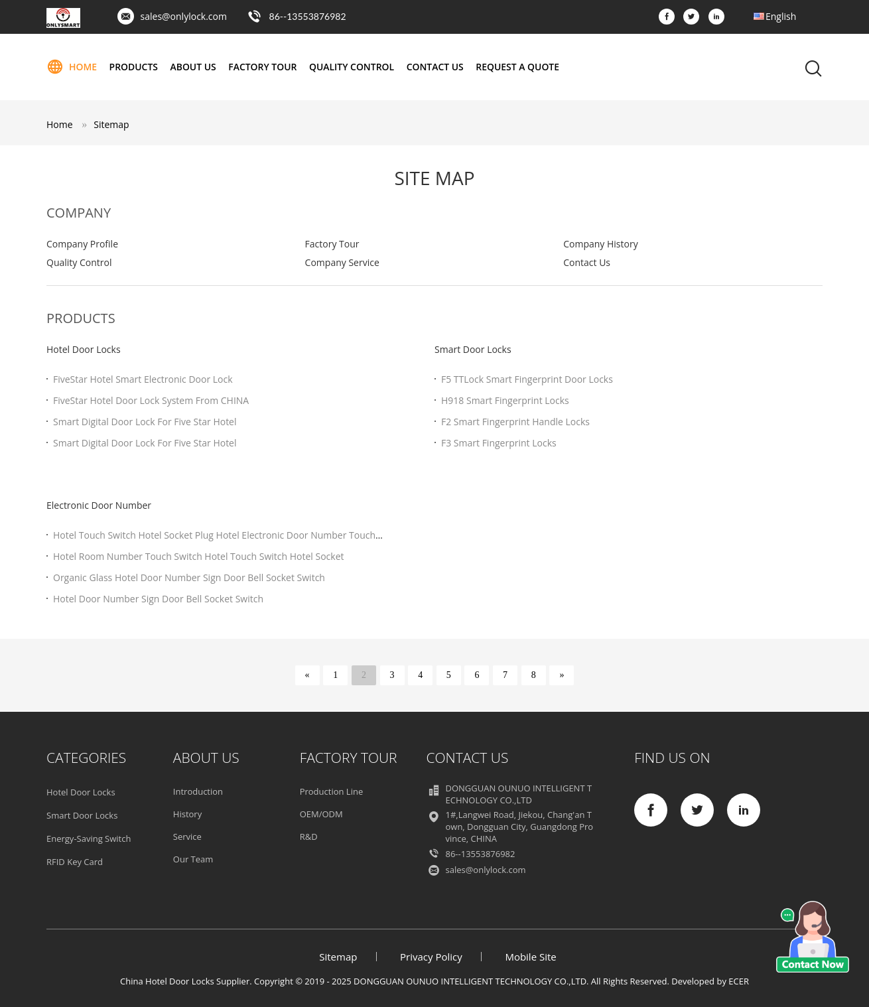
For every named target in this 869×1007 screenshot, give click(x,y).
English (781, 16)
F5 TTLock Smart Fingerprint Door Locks (527, 379)
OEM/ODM (321, 814)
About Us (193, 66)
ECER (738, 981)
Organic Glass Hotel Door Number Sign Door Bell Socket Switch (189, 577)
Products (134, 66)
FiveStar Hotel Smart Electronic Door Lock (143, 379)
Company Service (342, 262)
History (187, 814)
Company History (600, 243)
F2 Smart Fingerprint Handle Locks (515, 421)
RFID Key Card (74, 862)
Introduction (198, 791)
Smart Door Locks (472, 349)
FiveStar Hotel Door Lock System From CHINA (151, 400)
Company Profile (82, 243)
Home (71, 67)
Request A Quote (519, 66)
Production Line (332, 791)
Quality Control (353, 66)
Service (187, 836)
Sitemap (111, 124)
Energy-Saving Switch (88, 838)
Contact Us (437, 66)
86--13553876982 (307, 16)
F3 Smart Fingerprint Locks (499, 442)
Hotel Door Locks (83, 349)
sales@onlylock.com (184, 16)
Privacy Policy (431, 956)
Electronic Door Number (98, 505)
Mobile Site (530, 956)
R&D (309, 836)
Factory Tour (263, 66)
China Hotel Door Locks (167, 981)
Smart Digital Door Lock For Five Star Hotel (145, 421)
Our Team (193, 859)
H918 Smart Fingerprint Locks (505, 400)
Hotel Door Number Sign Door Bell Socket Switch (158, 598)
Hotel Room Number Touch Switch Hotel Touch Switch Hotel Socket (198, 556)
